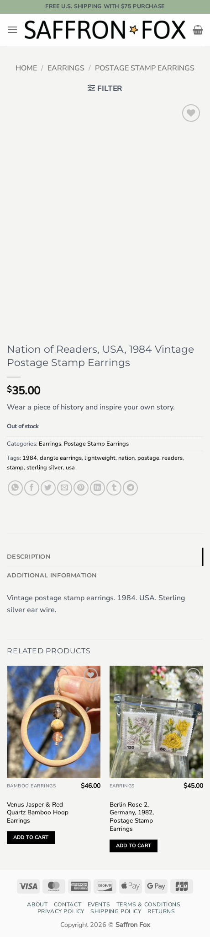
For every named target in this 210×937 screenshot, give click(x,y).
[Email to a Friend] (64, 487)
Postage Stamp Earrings (144, 68)
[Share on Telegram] (130, 487)
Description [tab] (29, 556)
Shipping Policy (115, 911)
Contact (67, 904)
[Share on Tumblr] (113, 487)
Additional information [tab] (52, 575)
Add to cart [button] (31, 837)
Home (26, 68)
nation (126, 458)
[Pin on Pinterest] (81, 487)
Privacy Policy (61, 911)
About (37, 904)
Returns (161, 911)
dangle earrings (61, 458)
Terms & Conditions (148, 904)
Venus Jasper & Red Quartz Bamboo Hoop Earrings (37, 813)
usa (70, 467)
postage (148, 458)
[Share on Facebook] (31, 487)
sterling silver (44, 467)
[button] (12, 29)
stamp (15, 467)
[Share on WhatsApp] (15, 487)
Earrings (65, 68)
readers (172, 458)
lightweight (100, 458)
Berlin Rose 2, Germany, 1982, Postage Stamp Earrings (132, 817)
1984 (29, 458)
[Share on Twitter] (48, 487)
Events (99, 904)
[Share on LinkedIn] (97, 487)
